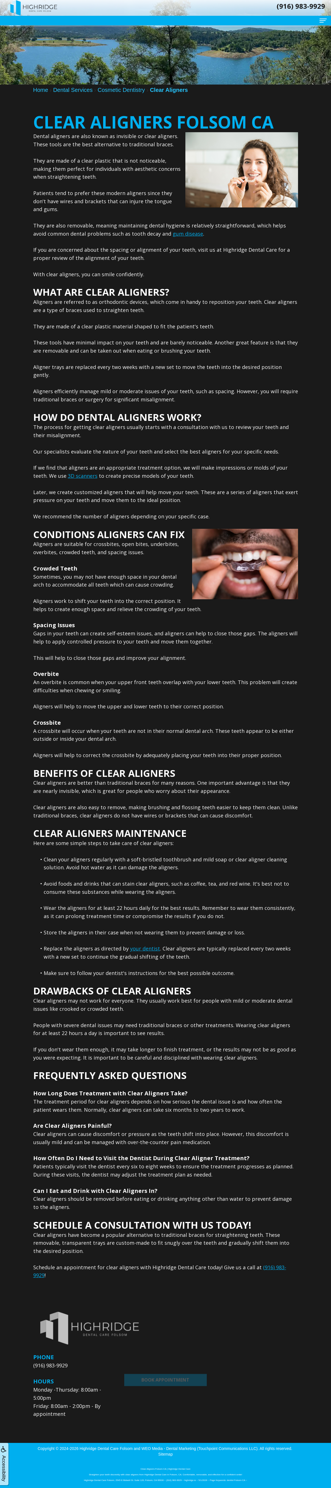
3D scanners (82, 475)
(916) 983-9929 (50, 1365)
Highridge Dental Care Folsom (106, 1448)
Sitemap (165, 1454)
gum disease (188, 233)
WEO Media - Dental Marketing (168, 1448)
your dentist (145, 948)
